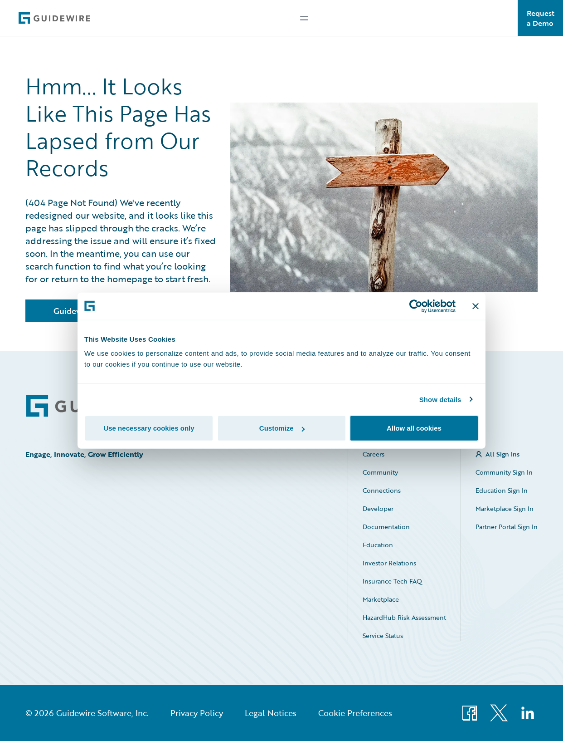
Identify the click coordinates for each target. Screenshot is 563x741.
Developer (378, 508)
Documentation (386, 526)
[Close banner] (475, 306)
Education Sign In (502, 490)
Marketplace (381, 599)
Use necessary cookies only (148, 428)
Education (378, 545)
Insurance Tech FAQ (392, 581)
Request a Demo (540, 18)
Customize (282, 428)
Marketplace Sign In (505, 508)
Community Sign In (504, 472)
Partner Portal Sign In (507, 526)
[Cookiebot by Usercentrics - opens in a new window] (416, 306)
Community (380, 472)
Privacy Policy (196, 713)
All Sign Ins (502, 454)
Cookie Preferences (355, 713)
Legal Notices (270, 713)
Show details (440, 399)
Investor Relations (389, 563)
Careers (373, 454)
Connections (382, 490)
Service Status (383, 635)
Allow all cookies (414, 428)
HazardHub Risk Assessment (404, 617)
